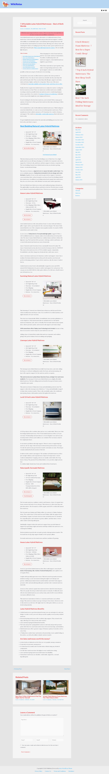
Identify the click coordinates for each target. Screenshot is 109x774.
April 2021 (78, 185)
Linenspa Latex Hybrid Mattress (29, 60)
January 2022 (78, 175)
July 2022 (77, 160)
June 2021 (78, 180)
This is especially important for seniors (44, 47)
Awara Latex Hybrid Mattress (28, 65)
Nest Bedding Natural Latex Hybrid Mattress (31, 56)
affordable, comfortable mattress (45, 114)
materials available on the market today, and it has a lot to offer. (45, 84)
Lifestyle (27, 699)
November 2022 (79, 150)
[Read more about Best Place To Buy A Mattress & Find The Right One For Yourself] (28, 687)
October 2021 (79, 177)
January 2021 (78, 187)
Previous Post (17, 668)
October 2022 (79, 152)
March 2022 (78, 170)
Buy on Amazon (27, 219)
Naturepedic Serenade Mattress (29, 63)
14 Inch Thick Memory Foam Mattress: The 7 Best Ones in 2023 (55, 696)
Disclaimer (69, 770)
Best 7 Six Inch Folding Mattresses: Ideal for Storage (84, 110)
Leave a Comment (25, 28)
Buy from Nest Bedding (29, 148)
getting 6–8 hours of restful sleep (48, 94)
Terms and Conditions (59, 770)
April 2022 (78, 167)
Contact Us (49, 770)
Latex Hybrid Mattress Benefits (29, 67)
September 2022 (79, 155)
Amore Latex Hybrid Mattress (28, 57)
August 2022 (78, 157)
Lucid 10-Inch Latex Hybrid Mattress (30, 62)
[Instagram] (106, 10)
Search (85, 20)
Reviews (77, 203)
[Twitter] (103, 10)
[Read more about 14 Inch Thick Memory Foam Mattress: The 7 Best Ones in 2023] (55, 687)
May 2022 (78, 165)
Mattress (77, 201)
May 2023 (78, 137)
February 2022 (79, 172)
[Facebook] (101, 10)
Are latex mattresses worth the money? (30, 68)
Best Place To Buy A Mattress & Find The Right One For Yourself (28, 696)
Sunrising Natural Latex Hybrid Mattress (30, 59)
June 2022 (78, 162)
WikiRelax (16, 4)
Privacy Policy (41, 770)
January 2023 (78, 145)
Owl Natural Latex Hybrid (49, 154)
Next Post (67, 668)
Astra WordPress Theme (65, 768)
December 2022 (79, 147)
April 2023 (78, 140)
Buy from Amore (27, 214)
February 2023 (79, 142)
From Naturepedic (28, 495)
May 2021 (77, 182)
